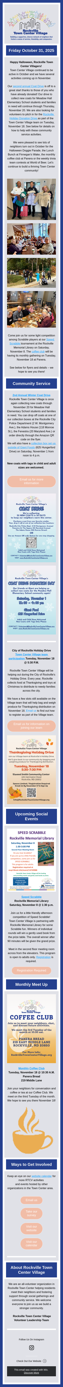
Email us (31, 710)
